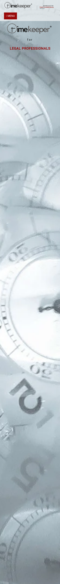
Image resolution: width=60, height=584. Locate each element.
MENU (10, 15)
